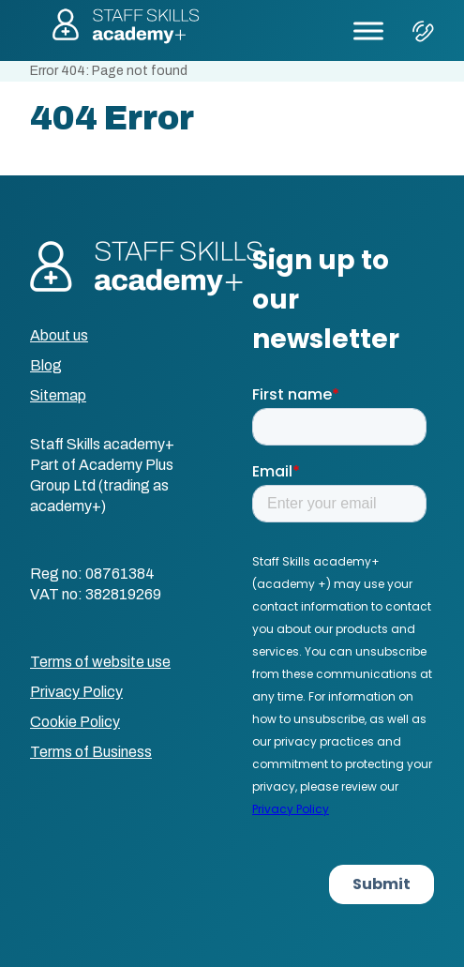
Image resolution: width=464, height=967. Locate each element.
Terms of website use (100, 662)
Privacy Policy (76, 692)
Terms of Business (91, 752)
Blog (46, 365)
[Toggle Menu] (368, 30)
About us (59, 335)
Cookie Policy (75, 722)
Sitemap (58, 395)
